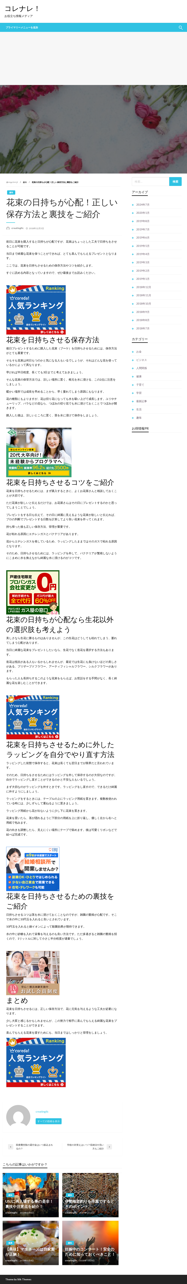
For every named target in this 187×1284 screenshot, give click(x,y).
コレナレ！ (22, 8)
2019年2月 (143, 270)
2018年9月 (143, 311)
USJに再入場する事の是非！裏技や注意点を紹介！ (29, 1204)
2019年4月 (143, 254)
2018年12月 (143, 287)
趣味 (25, 182)
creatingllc (17, 228)
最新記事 (141, 401)
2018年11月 (143, 295)
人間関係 (141, 368)
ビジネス (141, 359)
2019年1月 (143, 278)
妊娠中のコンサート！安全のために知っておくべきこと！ (90, 1251)
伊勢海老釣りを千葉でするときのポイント (89, 1204)
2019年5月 (143, 245)
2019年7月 (143, 229)
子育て (140, 384)
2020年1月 (143, 212)
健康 (10, 1243)
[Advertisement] (93, 58)
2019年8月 (143, 221)
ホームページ (12, 182)
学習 (139, 392)
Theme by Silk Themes (18, 1279)
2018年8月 (143, 320)
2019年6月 (143, 237)
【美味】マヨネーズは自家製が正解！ (30, 1251)
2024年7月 (143, 204)
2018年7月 (143, 328)
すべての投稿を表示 (48, 1121)
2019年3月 (143, 262)
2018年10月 (143, 303)
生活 (139, 409)
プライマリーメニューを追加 (22, 27)
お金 (139, 351)
